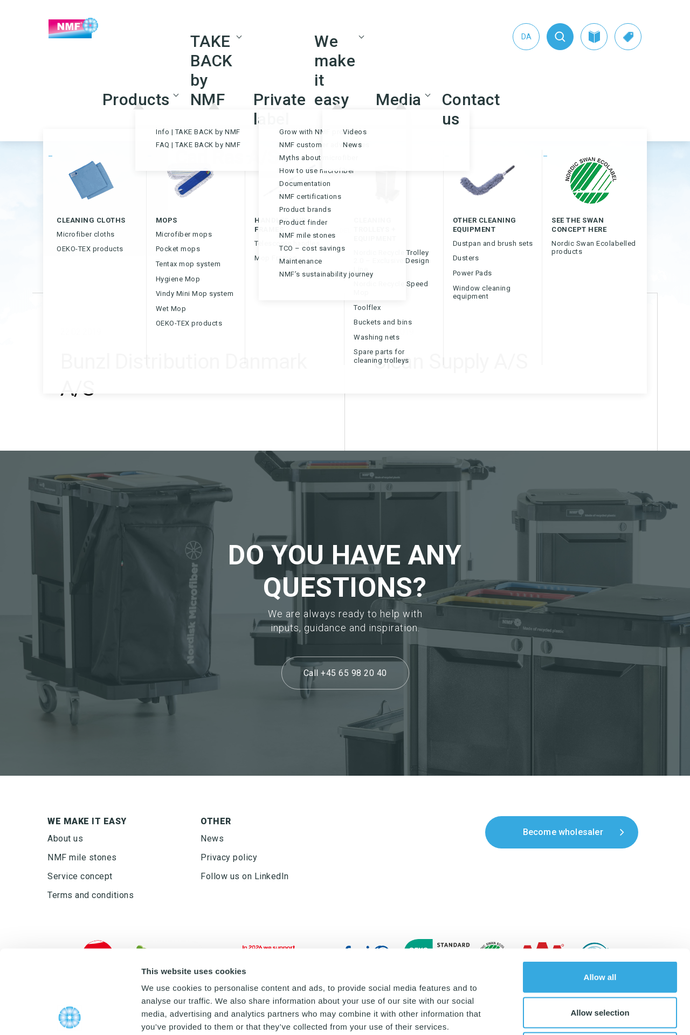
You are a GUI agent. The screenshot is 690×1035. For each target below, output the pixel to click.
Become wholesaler (563, 832)
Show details (566, 1013)
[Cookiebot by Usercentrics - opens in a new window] (70, 1014)
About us (65, 838)
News (212, 838)
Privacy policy (229, 857)
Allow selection (599, 929)
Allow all (600, 893)
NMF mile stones (82, 857)
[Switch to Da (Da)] (526, 36)
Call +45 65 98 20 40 (345, 673)
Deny (600, 964)
